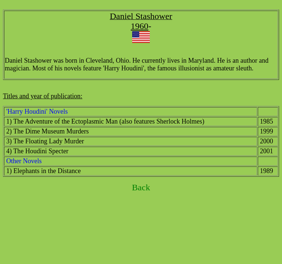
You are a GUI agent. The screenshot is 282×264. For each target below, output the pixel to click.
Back (141, 187)
